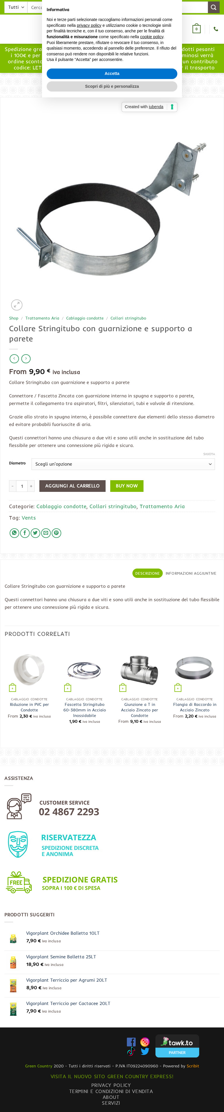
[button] (57, 29)
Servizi (111, 1103)
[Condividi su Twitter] (35, 533)
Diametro (17, 463)
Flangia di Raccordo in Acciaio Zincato (194, 707)
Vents (29, 517)
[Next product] (14, 358)
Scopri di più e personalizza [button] (112, 593)
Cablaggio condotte (85, 317)
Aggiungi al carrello (72, 486)
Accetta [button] (112, 580)
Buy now (127, 486)
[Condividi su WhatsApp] (14, 533)
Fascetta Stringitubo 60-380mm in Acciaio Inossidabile (84, 710)
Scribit (193, 1066)
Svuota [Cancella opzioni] (209, 454)
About (111, 1097)
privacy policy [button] (89, 532)
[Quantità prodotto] (22, 486)
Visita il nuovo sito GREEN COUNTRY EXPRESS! (112, 1076)
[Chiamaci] (216, 29)
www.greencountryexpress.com (112, 64)
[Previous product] (25, 358)
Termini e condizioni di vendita (111, 1091)
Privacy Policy (111, 1085)
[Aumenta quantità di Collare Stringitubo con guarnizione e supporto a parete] (31, 486)
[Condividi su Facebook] (25, 533)
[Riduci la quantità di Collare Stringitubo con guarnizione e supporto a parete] (12, 486)
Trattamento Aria (42, 317)
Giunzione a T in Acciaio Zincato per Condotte (139, 710)
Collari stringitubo (128, 317)
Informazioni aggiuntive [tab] (191, 573)
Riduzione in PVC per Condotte (29, 707)
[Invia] (214, 7)
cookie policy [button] (151, 544)
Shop (13, 317)
